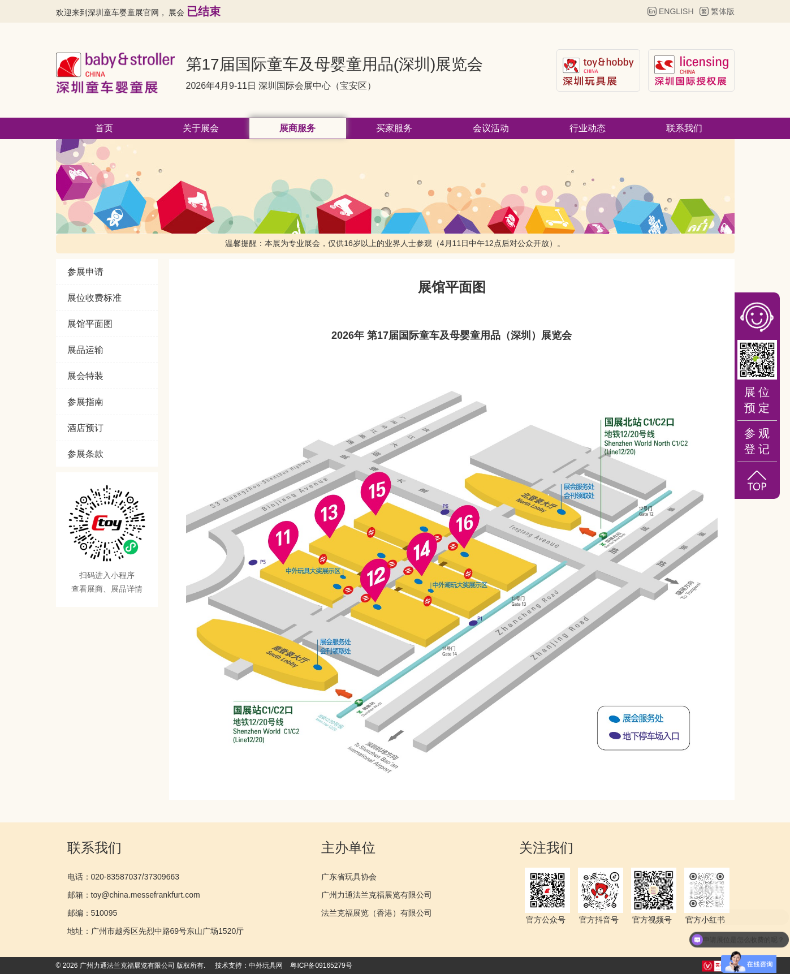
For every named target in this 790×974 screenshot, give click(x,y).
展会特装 (85, 376)
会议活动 (491, 128)
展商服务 (297, 128)
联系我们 (684, 128)
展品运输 (85, 350)
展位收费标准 (94, 298)
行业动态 (587, 128)
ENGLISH (676, 11)
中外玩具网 (266, 965)
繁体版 (723, 11)
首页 (104, 128)
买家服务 (394, 128)
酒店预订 (85, 428)
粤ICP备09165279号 (321, 965)
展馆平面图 (90, 324)
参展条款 (85, 454)
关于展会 (201, 128)
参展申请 (85, 272)
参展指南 (85, 402)
